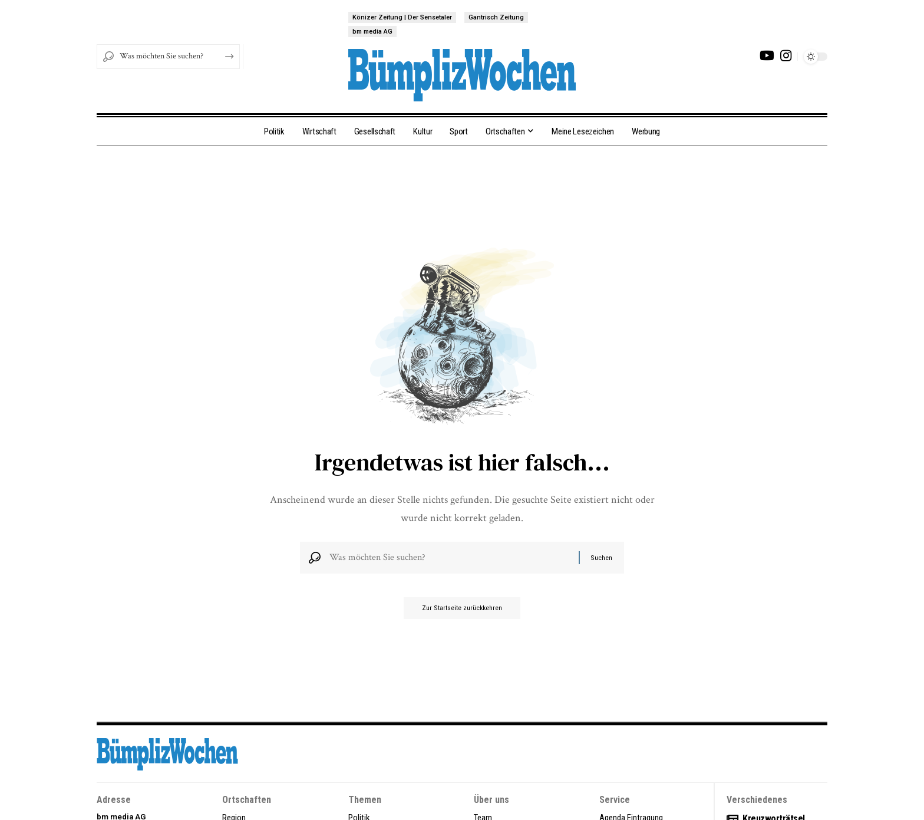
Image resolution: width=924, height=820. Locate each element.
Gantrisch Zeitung (496, 17)
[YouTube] (767, 56)
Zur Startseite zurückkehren (462, 613)
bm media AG (372, 31)
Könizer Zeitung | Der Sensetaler (402, 17)
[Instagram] (785, 56)
